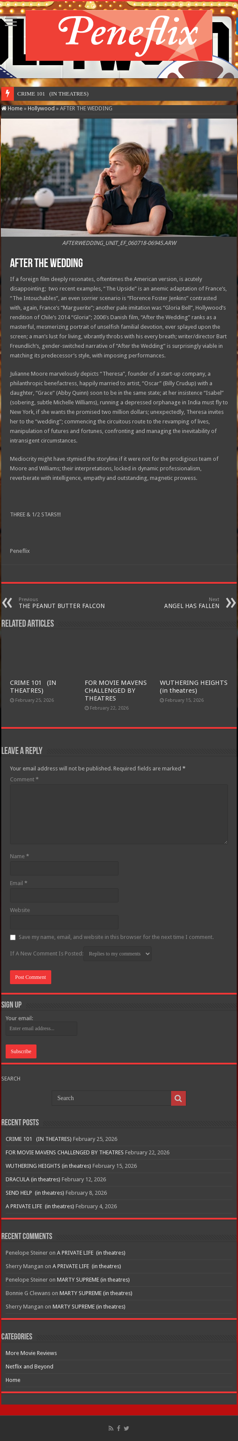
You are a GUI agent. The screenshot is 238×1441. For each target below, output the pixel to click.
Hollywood (41, 108)
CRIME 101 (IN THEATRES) (33, 686)
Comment (24, 779)
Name (19, 856)
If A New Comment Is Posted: (81, 953)
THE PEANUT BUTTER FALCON (63, 603)
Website (20, 910)
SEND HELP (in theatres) (35, 1193)
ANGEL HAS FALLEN (174, 603)
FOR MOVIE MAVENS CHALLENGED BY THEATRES (116, 690)
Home (12, 108)
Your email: (19, 1018)
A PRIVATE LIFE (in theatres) (40, 1206)
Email (18, 883)
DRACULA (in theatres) (33, 1179)
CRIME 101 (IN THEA (45, 93)
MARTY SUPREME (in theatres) (93, 1279)
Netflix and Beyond (29, 1366)
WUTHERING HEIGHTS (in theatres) (194, 686)
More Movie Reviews (31, 1353)
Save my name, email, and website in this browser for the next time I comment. (116, 937)
